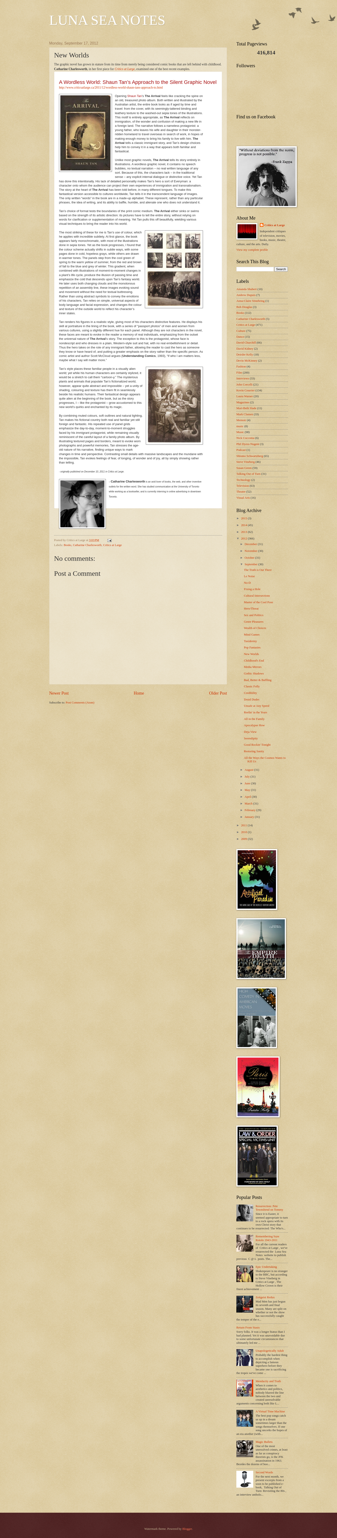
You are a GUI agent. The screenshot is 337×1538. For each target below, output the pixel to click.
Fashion (241, 366)
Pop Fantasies (252, 647)
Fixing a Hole (252, 589)
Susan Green (244, 468)
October (250, 557)
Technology (243, 480)
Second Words (264, 1472)
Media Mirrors (252, 667)
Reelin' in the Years (255, 712)
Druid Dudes (251, 699)
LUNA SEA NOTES (107, 20)
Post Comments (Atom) (80, 702)
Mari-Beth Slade (246, 408)
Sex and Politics (253, 615)
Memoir (241, 420)
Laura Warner (244, 396)
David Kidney (244, 348)
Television (242, 485)
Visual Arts (243, 497)
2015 (244, 518)
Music (240, 432)
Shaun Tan (134, 96)
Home (139, 693)
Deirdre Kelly (244, 354)
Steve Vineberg (245, 462)
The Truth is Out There (258, 570)
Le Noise (249, 576)
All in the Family (254, 719)
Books (67, 545)
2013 (244, 532)
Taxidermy (250, 641)
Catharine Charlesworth (87, 545)
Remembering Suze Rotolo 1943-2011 (267, 1238)
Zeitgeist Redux (265, 1297)
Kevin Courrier (245, 390)
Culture (240, 331)
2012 (244, 538)
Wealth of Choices (255, 628)
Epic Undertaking (266, 1267)
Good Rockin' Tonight (257, 744)
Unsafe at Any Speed (256, 705)
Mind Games (252, 634)
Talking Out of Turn (248, 473)
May (248, 790)
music (240, 426)
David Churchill (246, 342)
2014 (244, 525)
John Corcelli (244, 384)
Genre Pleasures (253, 621)
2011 (244, 825)
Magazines (242, 402)
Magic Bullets (264, 1442)
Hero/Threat (251, 608)
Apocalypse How (254, 725)
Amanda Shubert (246, 289)
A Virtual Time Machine (270, 1411)
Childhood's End (254, 660)
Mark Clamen (244, 414)
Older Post (218, 693)
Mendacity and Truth (268, 1381)
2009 (244, 839)
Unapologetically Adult (270, 1350)
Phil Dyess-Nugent (247, 444)
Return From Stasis (248, 1327)
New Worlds (251, 654)
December (251, 544)
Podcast (241, 450)
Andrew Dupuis (246, 295)
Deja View (250, 731)
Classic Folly (252, 686)
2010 (244, 832)
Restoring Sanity (254, 751)
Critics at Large (125, 69)
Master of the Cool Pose (258, 602)
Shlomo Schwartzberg (249, 456)
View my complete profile (252, 249)
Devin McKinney (246, 360)
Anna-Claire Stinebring (250, 301)
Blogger (187, 1529)
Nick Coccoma (245, 438)
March (249, 803)
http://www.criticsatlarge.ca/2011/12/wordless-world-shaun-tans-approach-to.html (111, 87)
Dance (240, 336)
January (250, 817)
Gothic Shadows (254, 673)
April (248, 796)
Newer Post (59, 693)
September (251, 564)
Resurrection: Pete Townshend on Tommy (269, 1208)
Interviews (242, 378)
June (248, 783)
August (249, 769)
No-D (247, 582)
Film (239, 372)
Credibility (250, 693)
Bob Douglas (244, 307)
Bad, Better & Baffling (257, 680)
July (247, 776)
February (250, 810)
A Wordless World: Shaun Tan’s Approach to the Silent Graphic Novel (137, 82)
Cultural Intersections (257, 595)
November (251, 551)
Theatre (240, 491)
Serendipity (251, 738)
